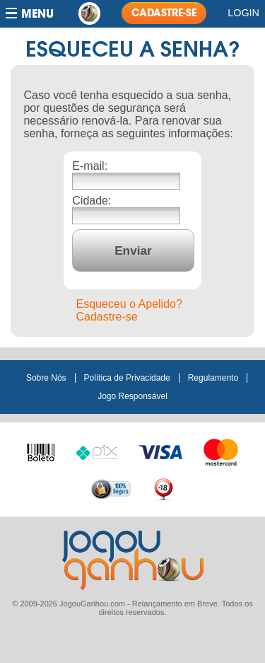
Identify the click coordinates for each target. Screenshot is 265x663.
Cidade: (91, 201)
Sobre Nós (46, 378)
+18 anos (163, 488)
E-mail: (89, 166)
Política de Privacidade (127, 378)
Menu (37, 13)
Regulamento (213, 378)
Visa (161, 451)
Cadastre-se (107, 317)
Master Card (221, 451)
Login (243, 12)
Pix (97, 451)
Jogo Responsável (132, 396)
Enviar (133, 250)
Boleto (41, 449)
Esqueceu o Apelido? (129, 304)
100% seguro (111, 489)
